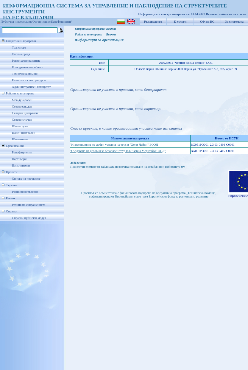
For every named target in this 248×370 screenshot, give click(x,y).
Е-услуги (180, 21)
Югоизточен (20, 139)
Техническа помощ (25, 73)
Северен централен (25, 113)
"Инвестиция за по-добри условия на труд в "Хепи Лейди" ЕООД (114, 144)
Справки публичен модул (29, 218)
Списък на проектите (26, 178)
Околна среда (21, 54)
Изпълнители (21, 165)
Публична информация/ (16, 21)
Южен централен (23, 132)
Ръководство (153, 21)
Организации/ (41, 21)
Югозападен (20, 126)
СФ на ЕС (207, 21)
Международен (22, 100)
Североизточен (22, 119)
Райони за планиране (20, 93)
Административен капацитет (31, 86)
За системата (234, 21)
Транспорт (19, 47)
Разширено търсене (25, 191)
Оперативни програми (21, 41)
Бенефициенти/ (61, 21)
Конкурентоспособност (27, 67)
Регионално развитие (26, 60)
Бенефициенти (22, 152)
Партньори (19, 159)
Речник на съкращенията (28, 204)
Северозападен (22, 106)
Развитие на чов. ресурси (29, 80)
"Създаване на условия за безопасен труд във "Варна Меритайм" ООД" (118, 151)
